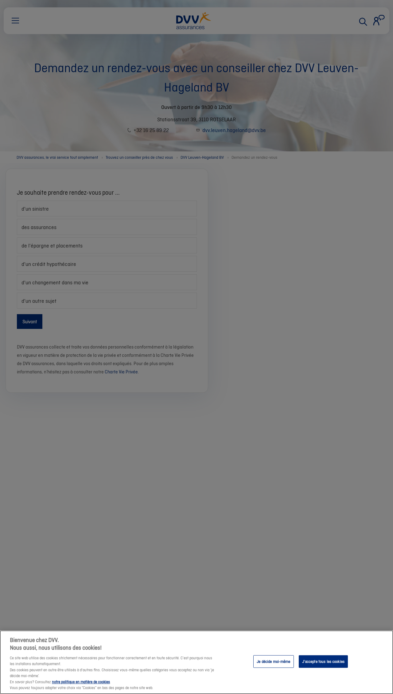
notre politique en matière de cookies (81, 681)
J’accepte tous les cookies (323, 661)
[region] (196, 662)
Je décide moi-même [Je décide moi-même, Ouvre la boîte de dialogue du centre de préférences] (273, 661)
